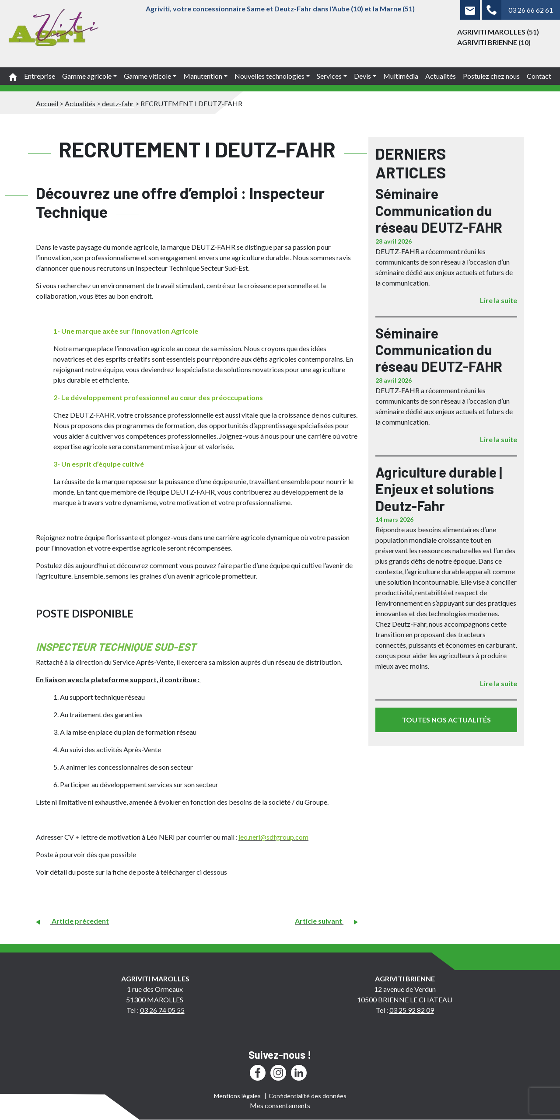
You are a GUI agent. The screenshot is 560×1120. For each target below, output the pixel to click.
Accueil (47, 103)
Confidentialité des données (307, 1095)
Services (329, 76)
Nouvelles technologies (269, 76)
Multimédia (400, 76)
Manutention (202, 76)
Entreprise (39, 76)
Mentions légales (237, 1095)
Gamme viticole (147, 76)
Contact (539, 76)
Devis (362, 76)
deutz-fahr (118, 103)
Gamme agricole (87, 76)
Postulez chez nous (491, 76)
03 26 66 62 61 (530, 10)
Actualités (440, 76)
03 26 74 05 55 (162, 1010)
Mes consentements (280, 1105)
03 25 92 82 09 (411, 1010)
